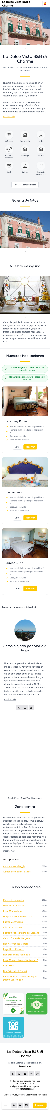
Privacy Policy (17, 1094)
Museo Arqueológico (13, 900)
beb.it (44, 1094)
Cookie (6, 1094)
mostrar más (9, 116)
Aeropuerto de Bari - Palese (17, 871)
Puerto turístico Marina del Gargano (21, 932)
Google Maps (13, 798)
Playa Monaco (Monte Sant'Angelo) (20, 960)
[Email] (26, 1105)
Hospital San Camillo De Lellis (18, 916)
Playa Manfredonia (12, 911)
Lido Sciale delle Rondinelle (16, 954)
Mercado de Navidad (13, 905)
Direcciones (37, 798)
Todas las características (25, 184)
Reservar (39, 1105)
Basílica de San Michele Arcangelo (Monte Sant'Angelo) (20, 978)
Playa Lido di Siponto (13, 949)
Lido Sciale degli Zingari (15, 971)
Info (17, 446)
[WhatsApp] (20, 1105)
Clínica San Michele (12, 927)
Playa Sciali (8, 965)
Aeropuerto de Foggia (14, 866)
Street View (26, 798)
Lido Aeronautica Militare (15, 943)
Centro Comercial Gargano (16, 938)
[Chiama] (14, 1105)
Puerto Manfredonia (13, 921)
